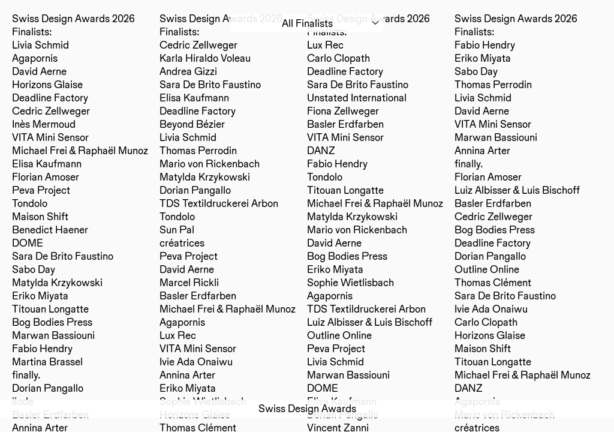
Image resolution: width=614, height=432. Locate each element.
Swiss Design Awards (307, 408)
